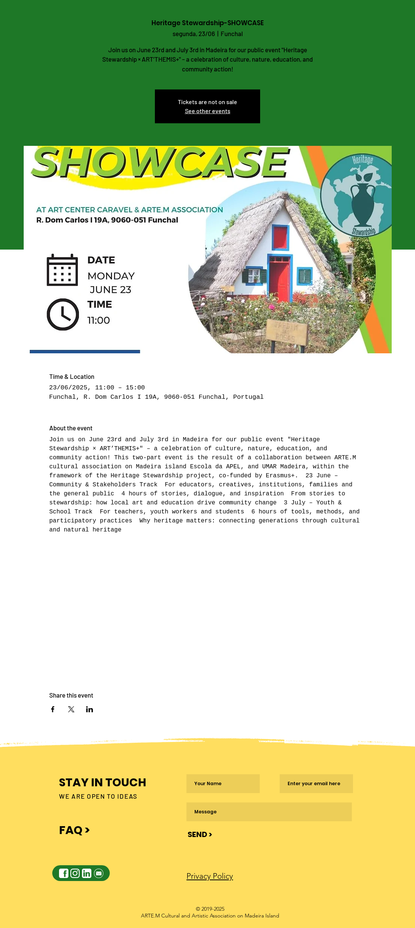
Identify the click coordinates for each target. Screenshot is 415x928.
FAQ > (74, 830)
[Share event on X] (71, 709)
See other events (207, 110)
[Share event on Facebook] (52, 709)
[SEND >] (199, 834)
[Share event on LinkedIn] (89, 709)
